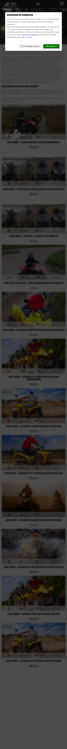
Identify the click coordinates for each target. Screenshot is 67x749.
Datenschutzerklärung (30, 35)
